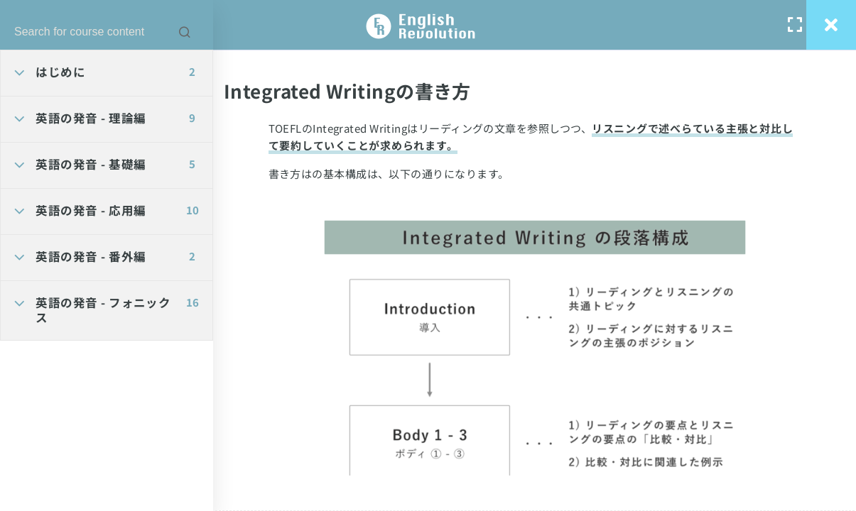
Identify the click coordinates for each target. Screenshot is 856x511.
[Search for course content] (185, 32)
